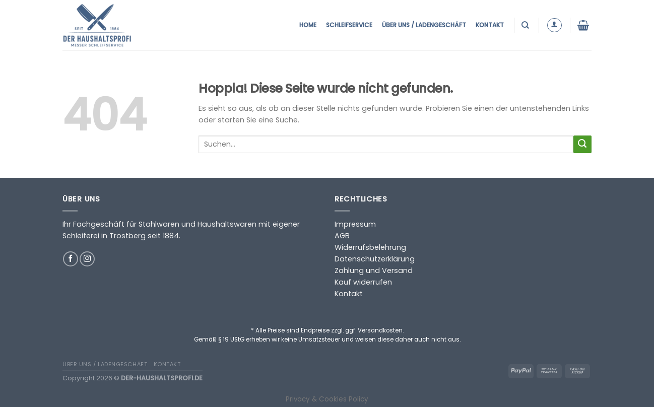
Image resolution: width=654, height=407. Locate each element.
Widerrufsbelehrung (370, 247)
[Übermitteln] (582, 144)
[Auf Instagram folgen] (87, 258)
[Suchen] (526, 25)
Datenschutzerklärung (375, 259)
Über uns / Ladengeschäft (424, 25)
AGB (342, 236)
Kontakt (490, 25)
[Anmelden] (554, 25)
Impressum (355, 224)
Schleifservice (349, 25)
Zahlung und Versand (374, 270)
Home (307, 25)
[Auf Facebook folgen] (70, 258)
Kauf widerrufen (363, 282)
